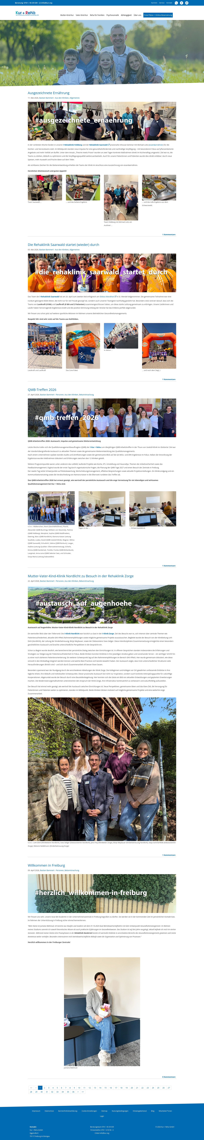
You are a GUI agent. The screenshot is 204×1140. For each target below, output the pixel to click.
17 (116, 1087)
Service (161, 3)
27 (169, 1087)
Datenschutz (49, 1111)
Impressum (36, 1111)
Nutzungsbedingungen (120, 1111)
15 (105, 1087)
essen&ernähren (156, 145)
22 (142, 1087)
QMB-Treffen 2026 (42, 389)
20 (132, 1087)
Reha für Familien (97, 15)
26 (163, 1087)
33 (57, 1092)
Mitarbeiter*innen (165, 1111)
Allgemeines (75, 98)
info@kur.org (46, 3)
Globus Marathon (107, 296)
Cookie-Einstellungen (89, 1111)
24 (153, 1087)
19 (127, 1087)
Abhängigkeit (126, 15)
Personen (60, 394)
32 (52, 1092)
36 (73, 1092)
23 (148, 1087)
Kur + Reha (96, 447)
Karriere (154, 3)
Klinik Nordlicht (73, 633)
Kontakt (169, 3)
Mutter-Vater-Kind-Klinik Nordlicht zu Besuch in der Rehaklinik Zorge (81, 576)
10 (79, 1087)
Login (102, 1116)
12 (90, 1087)
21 (137, 1087)
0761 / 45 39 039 (31, 3)
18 (121, 1087)
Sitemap (104, 1111)
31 (47, 1092)
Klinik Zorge (108, 633)
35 (68, 1092)
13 (95, 1087)
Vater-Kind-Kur (82, 15)
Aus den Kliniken (62, 98)
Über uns (137, 15)
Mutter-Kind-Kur (67, 15)
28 (31, 1092)
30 (42, 1092)
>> (83, 1092)
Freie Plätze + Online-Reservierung (158, 15)
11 (84, 1087)
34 (63, 1092)
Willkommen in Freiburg (46, 865)
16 (111, 1087)
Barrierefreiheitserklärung (67, 1111)
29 (36, 1092)
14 (100, 1087)
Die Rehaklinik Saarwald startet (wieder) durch (63, 244)
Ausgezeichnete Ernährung (48, 93)
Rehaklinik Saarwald (98, 145)
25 (158, 1087)
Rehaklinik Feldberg (73, 145)
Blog (152, 1111)
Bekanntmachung (86, 394)
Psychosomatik (113, 15)
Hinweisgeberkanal (140, 1111)
